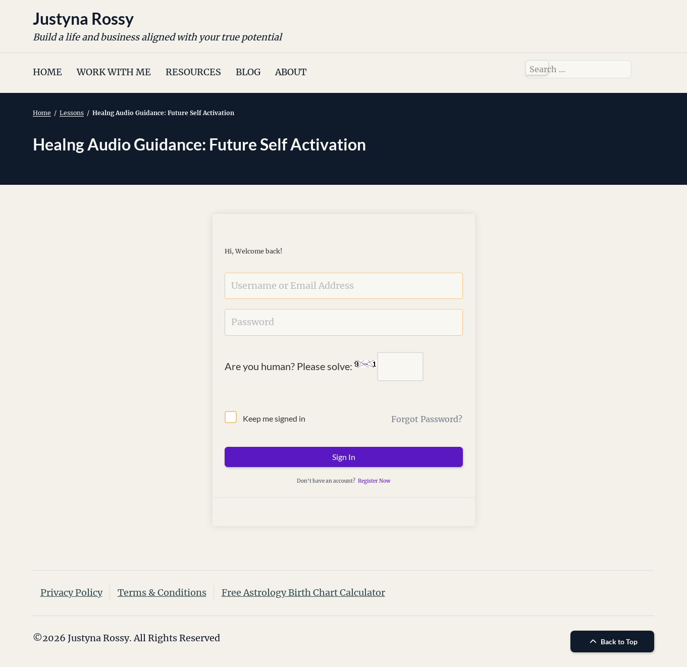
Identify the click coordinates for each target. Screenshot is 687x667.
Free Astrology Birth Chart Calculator (303, 592)
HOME (47, 72)
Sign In (343, 456)
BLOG (248, 72)
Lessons (72, 113)
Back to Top (612, 641)
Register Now (374, 481)
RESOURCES (193, 72)
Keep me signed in (274, 418)
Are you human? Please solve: (324, 366)
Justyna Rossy (83, 18)
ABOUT (290, 72)
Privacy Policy (71, 592)
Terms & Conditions (162, 592)
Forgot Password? (426, 419)
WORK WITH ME (114, 72)
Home (42, 113)
